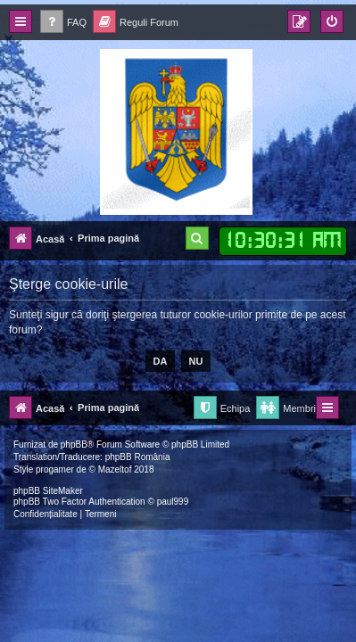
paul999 (173, 501)
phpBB (74, 444)
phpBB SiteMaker (48, 491)
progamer (55, 469)
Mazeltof (115, 469)
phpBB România (137, 457)
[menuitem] (63, 23)
